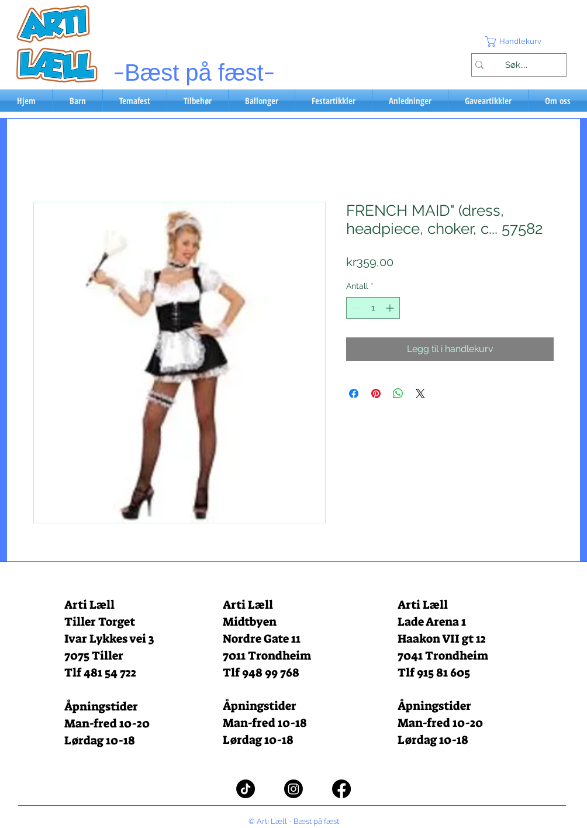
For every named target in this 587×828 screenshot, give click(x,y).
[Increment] (391, 308)
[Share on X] (420, 394)
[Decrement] (355, 308)
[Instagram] (293, 788)
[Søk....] (516, 65)
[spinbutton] (373, 308)
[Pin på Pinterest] (376, 394)
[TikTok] (245, 788)
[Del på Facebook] (354, 394)
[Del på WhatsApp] (398, 394)
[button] (518, 41)
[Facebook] (341, 788)
